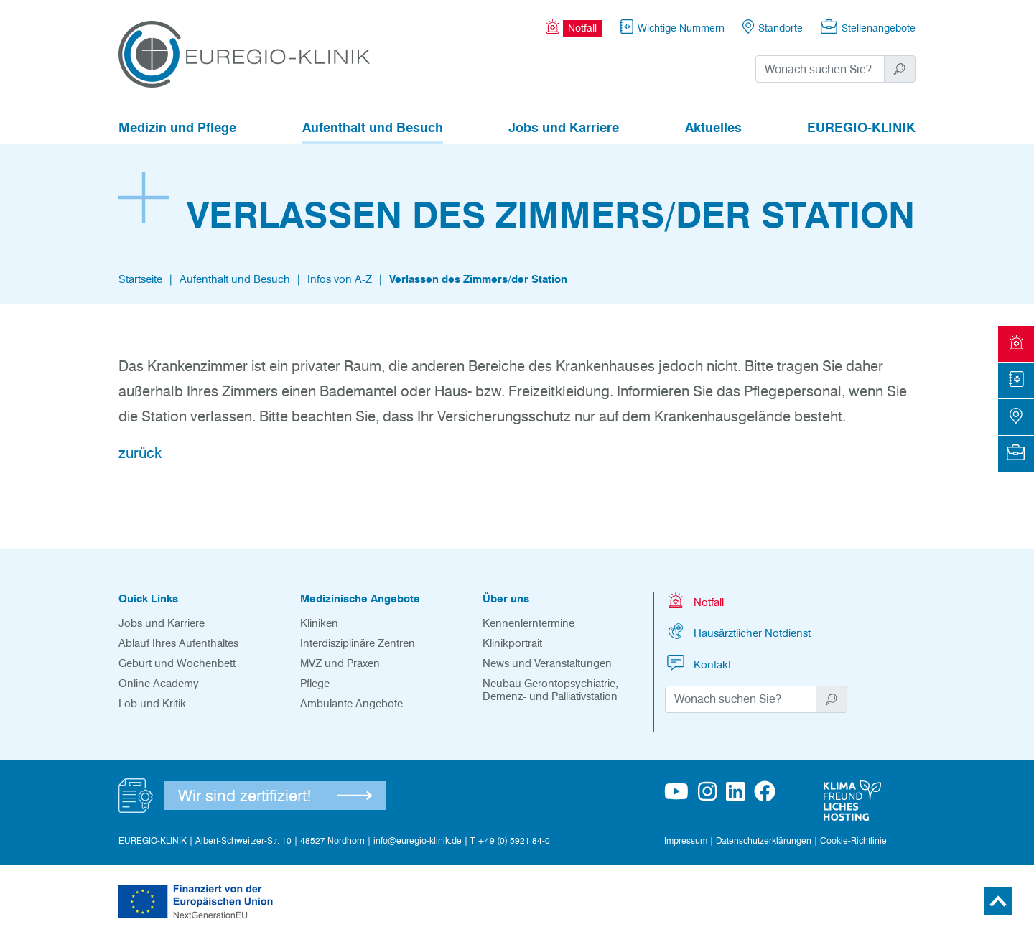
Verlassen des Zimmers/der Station (478, 279)
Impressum (685, 840)
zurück (140, 453)
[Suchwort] (820, 69)
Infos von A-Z (339, 279)
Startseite (140, 279)
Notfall (694, 600)
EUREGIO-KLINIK (861, 128)
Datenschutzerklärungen (763, 840)
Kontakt (698, 663)
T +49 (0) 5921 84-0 (510, 840)
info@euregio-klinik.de (417, 840)
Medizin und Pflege (177, 128)
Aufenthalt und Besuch (372, 128)
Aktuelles (713, 128)
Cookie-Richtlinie (853, 840)
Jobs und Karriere (563, 128)
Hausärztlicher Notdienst (738, 631)
